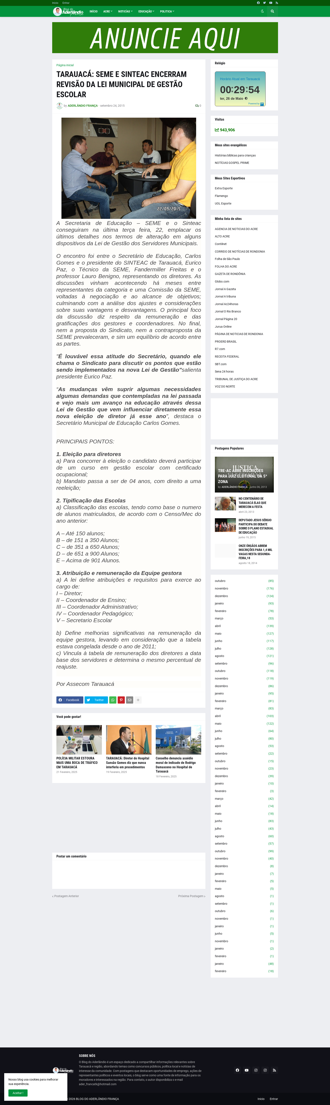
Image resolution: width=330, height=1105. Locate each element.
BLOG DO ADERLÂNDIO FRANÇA (97, 1099)
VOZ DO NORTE (225, 386)
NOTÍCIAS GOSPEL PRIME (232, 162)
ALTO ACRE (222, 236)
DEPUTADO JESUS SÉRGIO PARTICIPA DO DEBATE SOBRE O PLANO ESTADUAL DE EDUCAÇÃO (256, 526)
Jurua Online (223, 326)
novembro (244, 589)
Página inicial (65, 65)
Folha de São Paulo (227, 259)
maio (244, 634)
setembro (244, 664)
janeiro (244, 604)
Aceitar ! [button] (18, 1093)
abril (244, 626)
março (244, 618)
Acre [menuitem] (106, 11)
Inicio (55, 2)
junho (244, 641)
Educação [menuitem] (145, 11)
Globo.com (222, 281)
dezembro (244, 596)
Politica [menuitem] (166, 11)
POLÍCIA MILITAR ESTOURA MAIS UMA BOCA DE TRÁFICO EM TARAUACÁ (77, 762)
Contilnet (221, 244)
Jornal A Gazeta (225, 289)
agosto (244, 656)
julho (244, 649)
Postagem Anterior (66, 896)
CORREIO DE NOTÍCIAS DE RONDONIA (240, 251)
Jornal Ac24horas (226, 304)
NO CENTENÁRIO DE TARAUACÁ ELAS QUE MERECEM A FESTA (252, 503)
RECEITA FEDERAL (227, 356)
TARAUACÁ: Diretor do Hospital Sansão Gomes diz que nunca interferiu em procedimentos (127, 762)
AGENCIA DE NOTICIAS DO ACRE (236, 229)
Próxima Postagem (190, 896)
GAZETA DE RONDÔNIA (230, 274)
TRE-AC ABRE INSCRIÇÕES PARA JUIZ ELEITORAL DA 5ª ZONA (242, 476)
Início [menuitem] (93, 11)
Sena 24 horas (224, 371)
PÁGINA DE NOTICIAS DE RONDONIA (239, 334)
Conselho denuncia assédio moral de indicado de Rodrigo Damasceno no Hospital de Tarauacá (176, 764)
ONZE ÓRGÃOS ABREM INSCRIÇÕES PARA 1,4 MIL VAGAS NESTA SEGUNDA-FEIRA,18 (255, 552)
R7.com (220, 349)
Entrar (66, 2)
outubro (244, 581)
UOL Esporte (223, 203)
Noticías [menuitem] (124, 11)
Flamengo (221, 196)
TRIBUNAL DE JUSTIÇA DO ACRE (236, 379)
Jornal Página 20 (226, 319)
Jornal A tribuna (225, 296)
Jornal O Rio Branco (228, 311)
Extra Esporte (224, 188)
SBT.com (220, 364)
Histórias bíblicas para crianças (235, 155)
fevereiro (244, 611)
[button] (262, 11)
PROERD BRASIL (226, 341)
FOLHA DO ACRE (226, 266)
